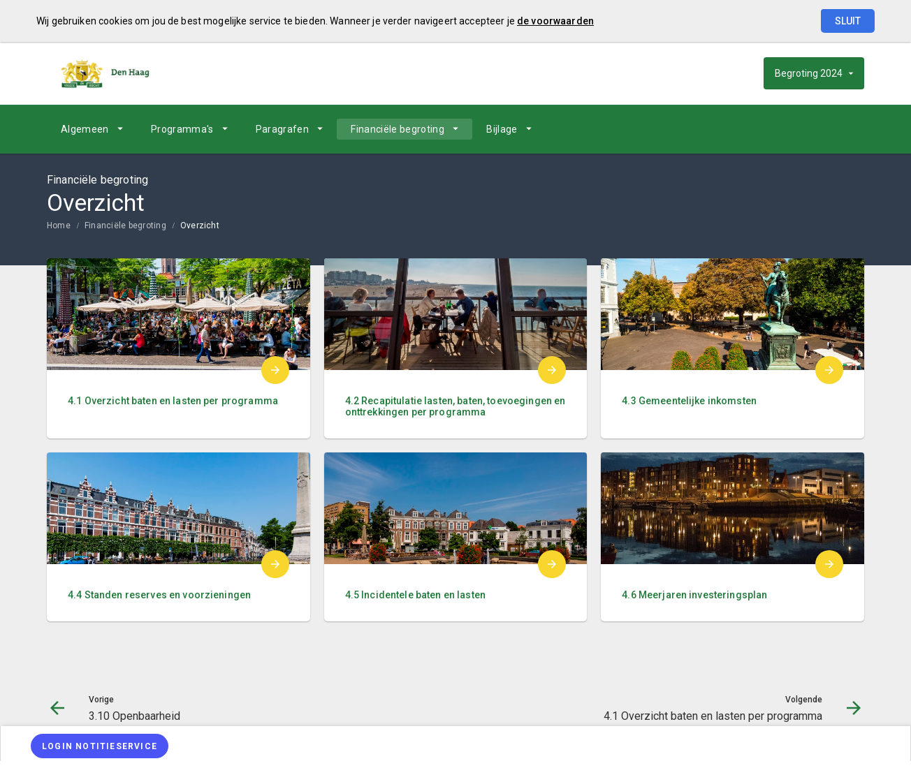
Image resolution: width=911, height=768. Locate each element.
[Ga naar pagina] (780, 129)
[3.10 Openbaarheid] (743, 129)
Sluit (848, 21)
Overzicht (199, 225)
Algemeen (85, 129)
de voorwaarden (555, 21)
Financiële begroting (397, 129)
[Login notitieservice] (99, 746)
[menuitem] (92, 129)
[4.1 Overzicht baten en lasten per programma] (817, 129)
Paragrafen (282, 129)
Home (59, 225)
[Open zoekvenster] (848, 129)
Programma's (182, 129)
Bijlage (501, 129)
